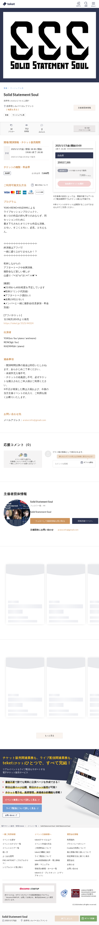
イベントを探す (9, 840)
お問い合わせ (72, 868)
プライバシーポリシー (76, 844)
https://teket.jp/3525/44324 (18, 323)
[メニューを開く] (93, 4)
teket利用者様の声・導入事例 (47, 860)
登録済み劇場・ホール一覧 (46, 868)
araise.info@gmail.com (34, 420)
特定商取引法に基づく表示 (78, 856)
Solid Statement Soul (41, 501)
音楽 (6, 88)
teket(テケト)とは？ (43, 840)
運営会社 (70, 860)
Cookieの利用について (76, 848)
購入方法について (41, 185)
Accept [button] (90, 912)
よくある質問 (8, 856)
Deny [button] (76, 912)
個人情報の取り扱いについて (79, 852)
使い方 (5, 852)
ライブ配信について (43, 856)
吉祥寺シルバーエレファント (36, 920)
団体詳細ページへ (85, 521)
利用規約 (70, 840)
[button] (3, 915)
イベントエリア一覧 (11, 848)
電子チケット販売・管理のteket (12, 826)
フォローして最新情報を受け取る (50, 521)
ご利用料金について (43, 848)
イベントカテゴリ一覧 (12, 844)
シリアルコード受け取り (13, 867)
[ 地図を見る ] (12, 109)
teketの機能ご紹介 (42, 852)
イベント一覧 (32, 826)
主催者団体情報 (84, 108)
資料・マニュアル (42, 864)
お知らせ (70, 864)
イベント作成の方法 (43, 844)
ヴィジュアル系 (17, 88)
